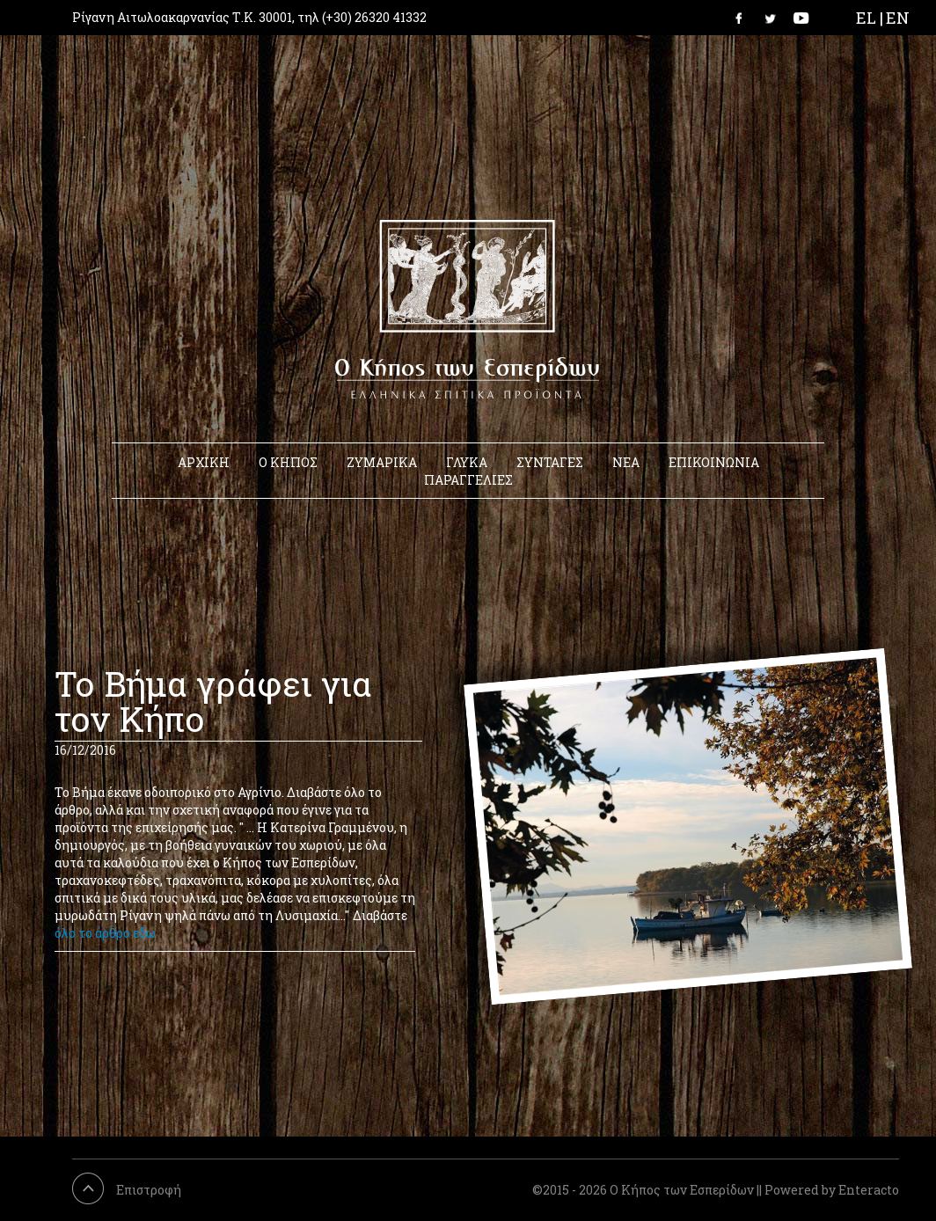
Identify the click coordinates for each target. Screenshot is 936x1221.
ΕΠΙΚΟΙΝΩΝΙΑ (714, 462)
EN (898, 17)
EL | (869, 17)
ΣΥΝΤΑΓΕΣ (549, 462)
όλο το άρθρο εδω (105, 933)
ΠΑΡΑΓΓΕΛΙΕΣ (468, 480)
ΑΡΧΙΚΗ (204, 462)
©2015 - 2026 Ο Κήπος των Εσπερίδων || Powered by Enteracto (715, 1189)
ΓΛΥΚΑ (466, 462)
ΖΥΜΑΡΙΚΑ (382, 462)
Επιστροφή (148, 1189)
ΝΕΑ (626, 462)
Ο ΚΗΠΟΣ (288, 462)
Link (744, 17)
